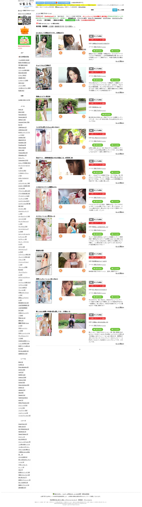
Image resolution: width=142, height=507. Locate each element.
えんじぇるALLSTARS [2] (22, 438)
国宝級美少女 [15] (23, 303)
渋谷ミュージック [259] (22, 329)
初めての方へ (59, 7)
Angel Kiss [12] (22, 424)
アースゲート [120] (23, 196)
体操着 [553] (21, 78)
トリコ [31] (21, 408)
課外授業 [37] (22, 487)
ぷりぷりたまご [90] (24, 183)
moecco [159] (22, 377)
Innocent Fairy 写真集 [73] (23, 124)
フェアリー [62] (22, 410)
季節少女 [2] (21, 318)
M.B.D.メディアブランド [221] (24, 134)
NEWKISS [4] (22, 431)
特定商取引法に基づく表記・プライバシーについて (63, 500)
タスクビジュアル (117, 18)
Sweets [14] (21, 395)
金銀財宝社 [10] (22, 353)
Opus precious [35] (23, 385)
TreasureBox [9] (22, 153)
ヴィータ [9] (21, 290)
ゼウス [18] (21, 247)
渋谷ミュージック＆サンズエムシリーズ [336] (24, 336)
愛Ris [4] (20, 320)
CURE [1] (21, 364)
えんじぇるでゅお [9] (24, 442)
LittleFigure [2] (22, 127)
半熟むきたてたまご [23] (23, 294)
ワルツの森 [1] (22, 287)
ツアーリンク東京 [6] (24, 254)
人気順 (51, 26)
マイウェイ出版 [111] (24, 282)
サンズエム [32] (22, 226)
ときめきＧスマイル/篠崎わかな (46, 187)
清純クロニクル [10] (24, 475)
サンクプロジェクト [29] (23, 223)
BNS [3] (20, 362)
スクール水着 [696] (23, 70)
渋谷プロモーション (100, 47)
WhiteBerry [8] (22, 155)
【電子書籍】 (47, 20)
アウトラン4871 (82, 18)
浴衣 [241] (21, 83)
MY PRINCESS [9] (23, 429)
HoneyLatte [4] (22, 117)
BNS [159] (21, 112)
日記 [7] (20, 470)
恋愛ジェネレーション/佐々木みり (47, 279)
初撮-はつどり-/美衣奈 (43, 96)
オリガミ (39, 20)
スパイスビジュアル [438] (23, 230)
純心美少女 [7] (22, 477)
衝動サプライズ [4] (23, 485)
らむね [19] (21, 188)
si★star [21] (21, 390)
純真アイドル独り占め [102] (24, 347)
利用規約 (80, 500)
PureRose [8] (22, 145)
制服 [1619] (21, 67)
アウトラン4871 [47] (24, 191)
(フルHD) (115, 51)
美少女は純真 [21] (23, 351)
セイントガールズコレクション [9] (24, 235)
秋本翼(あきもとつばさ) (99, 261)
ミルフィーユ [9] (23, 413)
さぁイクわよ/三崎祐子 (43, 65)
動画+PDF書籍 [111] (24, 62)
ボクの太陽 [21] (22, 457)
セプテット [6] (22, 239)
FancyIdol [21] (22, 114)
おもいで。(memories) (94, 18)
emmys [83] (21, 370)
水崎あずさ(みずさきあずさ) (100, 43)
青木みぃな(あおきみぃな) (100, 227)
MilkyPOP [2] (22, 140)
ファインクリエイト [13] (23, 263)
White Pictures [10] (23, 403)
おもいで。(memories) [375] (23, 159)
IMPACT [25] (22, 119)
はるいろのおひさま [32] (23, 179)
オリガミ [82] (22, 208)
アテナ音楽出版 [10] (24, 193)
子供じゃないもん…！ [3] (22, 466)
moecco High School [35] (22, 381)
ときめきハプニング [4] (23, 174)
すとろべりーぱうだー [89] (24, 167)
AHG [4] (20, 109)
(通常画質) (98, 51)
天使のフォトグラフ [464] (23, 314)
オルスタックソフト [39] (23, 213)
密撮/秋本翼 (40, 250)
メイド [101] (21, 85)
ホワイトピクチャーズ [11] (24, 279)
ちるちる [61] (22, 170)
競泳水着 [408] (22, 73)
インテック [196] (23, 198)
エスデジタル (107, 18)
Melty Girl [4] (22, 426)
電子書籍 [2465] (22, 65)
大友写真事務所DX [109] (22, 309)
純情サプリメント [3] (24, 480)
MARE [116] (21, 375)
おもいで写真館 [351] (24, 163)
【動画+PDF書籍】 (58, 20)
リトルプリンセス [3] (24, 415)
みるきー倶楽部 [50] (24, 186)
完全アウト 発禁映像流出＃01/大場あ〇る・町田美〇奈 (54, 158)
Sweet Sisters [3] (23, 434)
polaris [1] (21, 387)
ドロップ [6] (21, 259)
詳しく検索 (121, 10)
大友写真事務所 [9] (23, 305)
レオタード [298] (23, 80)
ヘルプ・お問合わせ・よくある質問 (71, 494)
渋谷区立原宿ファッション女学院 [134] (24, 342)
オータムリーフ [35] (24, 216)
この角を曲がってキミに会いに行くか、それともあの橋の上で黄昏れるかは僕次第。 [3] (24, 449)
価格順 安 (58, 26)
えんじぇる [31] (22, 405)
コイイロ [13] (22, 219)
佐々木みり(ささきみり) (99, 137)
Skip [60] (20, 392)
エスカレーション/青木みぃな (45, 216)
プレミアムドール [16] (22, 274)
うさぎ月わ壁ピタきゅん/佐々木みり (47, 127)
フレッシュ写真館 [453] (22, 268)
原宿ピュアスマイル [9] (23, 299)
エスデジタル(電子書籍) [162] (24, 205)
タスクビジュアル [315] (22, 251)
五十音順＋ (69, 26)
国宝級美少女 (72, 18)
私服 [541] (21, 90)
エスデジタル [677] (23, 201)
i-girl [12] (20, 372)
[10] (23, 324)
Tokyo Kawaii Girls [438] (22, 149)
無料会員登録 (81, 7)
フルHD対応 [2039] (23, 60)
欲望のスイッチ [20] (24, 472)
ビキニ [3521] (22, 75)
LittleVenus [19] (22, 130)
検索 (92, 10)
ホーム (20, 10)
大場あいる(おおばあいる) (100, 322)
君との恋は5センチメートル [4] (24, 461)
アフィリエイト (88, 500)
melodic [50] (21, 137)
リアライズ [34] (22, 285)
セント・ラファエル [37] (23, 243)
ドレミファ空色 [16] (24, 257)
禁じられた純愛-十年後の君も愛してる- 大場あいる (53, 311)
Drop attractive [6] (23, 367)
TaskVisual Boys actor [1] (23, 399)
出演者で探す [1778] (24, 100)
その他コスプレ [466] (24, 88)
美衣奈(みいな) (96, 107)
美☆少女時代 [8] (23, 482)
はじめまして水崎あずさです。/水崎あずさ (50, 33)
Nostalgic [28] (22, 142)
